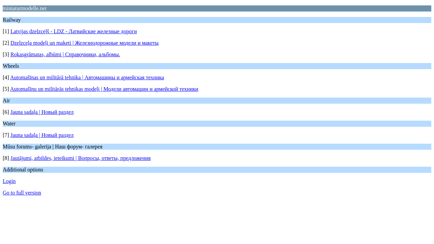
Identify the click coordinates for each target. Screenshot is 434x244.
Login (9, 181)
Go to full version (22, 193)
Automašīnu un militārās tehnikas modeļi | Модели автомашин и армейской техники (104, 89)
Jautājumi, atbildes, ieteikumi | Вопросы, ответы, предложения (81, 158)
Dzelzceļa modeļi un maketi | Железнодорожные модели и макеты (85, 43)
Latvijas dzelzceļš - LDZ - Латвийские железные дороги (74, 31)
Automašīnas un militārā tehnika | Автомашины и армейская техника (87, 77)
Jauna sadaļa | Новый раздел (42, 112)
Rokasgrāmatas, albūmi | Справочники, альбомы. (65, 54)
